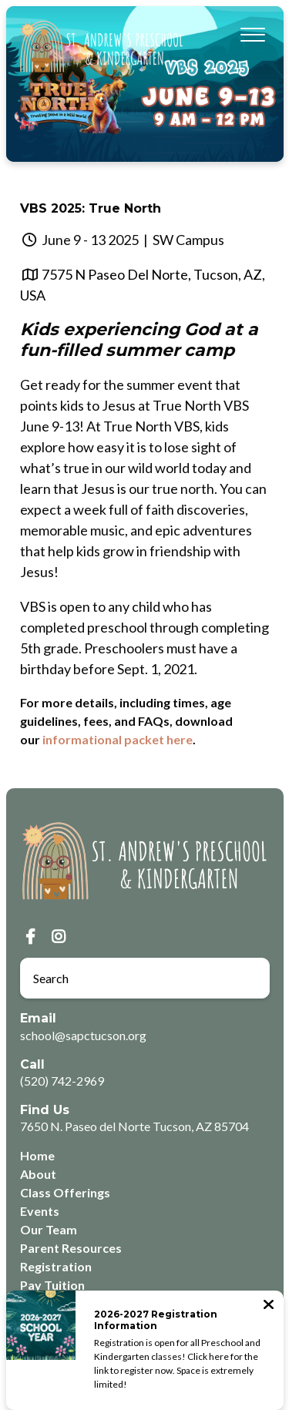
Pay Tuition (52, 1284)
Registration (56, 1266)
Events (39, 1211)
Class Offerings (65, 1192)
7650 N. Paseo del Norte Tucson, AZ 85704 (134, 1126)
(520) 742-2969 (62, 1080)
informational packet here (117, 739)
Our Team (48, 1229)
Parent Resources (71, 1247)
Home (37, 1155)
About (38, 1174)
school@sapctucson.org (83, 1035)
